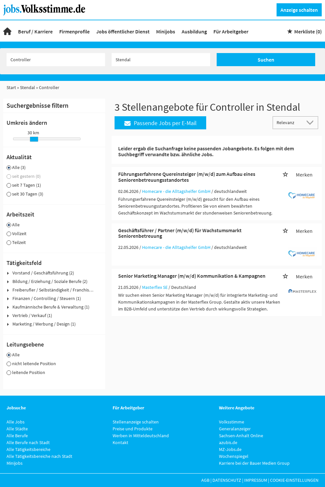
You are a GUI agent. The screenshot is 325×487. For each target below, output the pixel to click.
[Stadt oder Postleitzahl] (161, 59)
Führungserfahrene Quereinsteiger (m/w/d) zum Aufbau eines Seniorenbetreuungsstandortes (186, 177)
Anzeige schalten (299, 10)
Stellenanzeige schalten (136, 422)
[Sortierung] (289, 122)
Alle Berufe (17, 436)
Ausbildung (194, 31)
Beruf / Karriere (35, 31)
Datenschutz (226, 480)
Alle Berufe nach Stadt (28, 442)
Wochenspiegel (233, 456)
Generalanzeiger (235, 429)
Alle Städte (17, 429)
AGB (205, 480)
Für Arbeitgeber (230, 31)
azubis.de (228, 442)
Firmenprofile (74, 31)
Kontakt (120, 442)
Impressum (255, 480)
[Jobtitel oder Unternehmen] (56, 59)
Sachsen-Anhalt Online (241, 436)
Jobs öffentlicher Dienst (123, 31)
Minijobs (165, 31)
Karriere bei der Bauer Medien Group (254, 463)
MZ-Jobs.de (230, 449)
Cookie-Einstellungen (294, 480)
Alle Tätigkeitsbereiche (28, 449)
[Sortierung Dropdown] (311, 122)
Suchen (266, 59)
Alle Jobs (16, 422)
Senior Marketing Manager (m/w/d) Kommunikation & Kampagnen (191, 275)
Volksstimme (231, 422)
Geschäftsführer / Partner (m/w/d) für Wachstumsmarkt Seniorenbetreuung (180, 233)
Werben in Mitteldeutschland (141, 436)
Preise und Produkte (133, 429)
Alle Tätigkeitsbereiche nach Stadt (39, 456)
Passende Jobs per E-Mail (160, 123)
